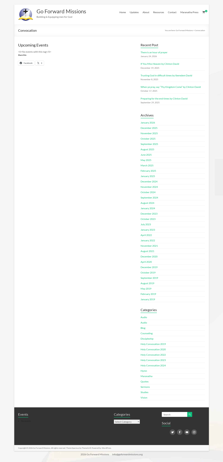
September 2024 (149, 197)
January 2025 (148, 176)
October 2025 (148, 138)
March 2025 (147, 165)
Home (122, 12)
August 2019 (147, 283)
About (146, 12)
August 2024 (147, 202)
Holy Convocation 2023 (153, 360)
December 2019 (149, 267)
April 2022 (146, 235)
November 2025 (149, 133)
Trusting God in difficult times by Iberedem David (166, 75)
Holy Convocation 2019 (153, 343)
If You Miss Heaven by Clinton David (160, 63)
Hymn (144, 370)
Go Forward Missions (62, 11)
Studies (144, 392)
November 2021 (149, 245)
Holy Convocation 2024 (153, 365)
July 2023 (146, 224)
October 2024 (148, 192)
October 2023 (148, 218)
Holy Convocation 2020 (153, 349)
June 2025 (146, 154)
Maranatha (146, 376)
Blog (143, 327)
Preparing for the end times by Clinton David (164, 98)
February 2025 (148, 170)
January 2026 (148, 122)
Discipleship (147, 338)
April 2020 (146, 261)
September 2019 (149, 277)
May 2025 (146, 160)
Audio (144, 317)
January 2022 (148, 240)
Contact (172, 12)
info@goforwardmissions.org (127, 454)
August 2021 (147, 251)
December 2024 (149, 181)
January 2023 (148, 229)
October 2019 (148, 272)
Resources (158, 12)
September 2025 (149, 143)
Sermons (145, 386)
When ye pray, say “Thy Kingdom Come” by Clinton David (171, 86)
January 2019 (148, 299)
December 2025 (149, 127)
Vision (144, 397)
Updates (134, 12)
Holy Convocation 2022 (153, 354)
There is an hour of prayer (154, 52)
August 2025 (147, 149)
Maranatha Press (189, 12)
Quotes (145, 381)
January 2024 (148, 208)
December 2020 (149, 256)
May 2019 (146, 288)
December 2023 (149, 213)
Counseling (147, 333)
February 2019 (148, 293)
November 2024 (149, 186)
